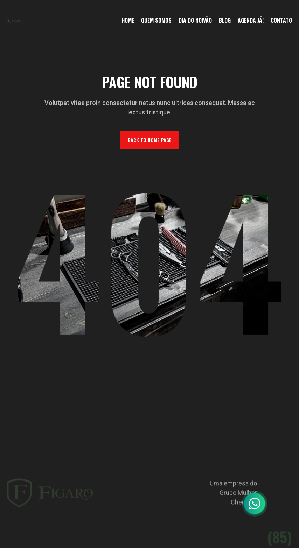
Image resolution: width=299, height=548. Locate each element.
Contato (281, 20)
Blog (225, 20)
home (127, 20)
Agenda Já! (251, 20)
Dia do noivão (195, 20)
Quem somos (156, 20)
